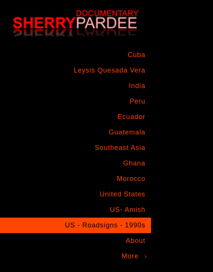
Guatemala (127, 132)
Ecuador (131, 117)
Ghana (134, 163)
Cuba (136, 55)
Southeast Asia (120, 147)
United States (122, 194)
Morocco (131, 178)
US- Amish (127, 209)
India (137, 86)
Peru (137, 101)
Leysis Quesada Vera (109, 70)
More (130, 256)
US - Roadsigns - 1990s (105, 225)
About (135, 240)
